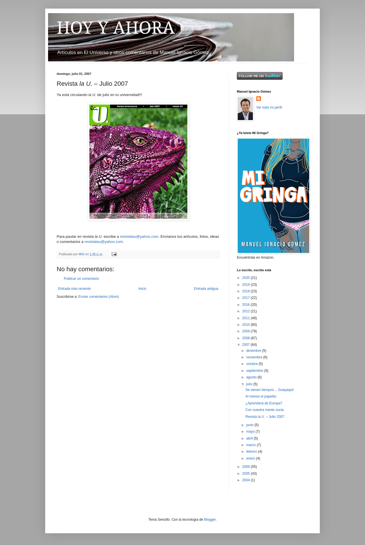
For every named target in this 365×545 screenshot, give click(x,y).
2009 (246, 331)
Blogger (210, 520)
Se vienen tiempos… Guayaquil (269, 390)
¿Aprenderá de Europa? (263, 403)
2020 (246, 278)
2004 (246, 480)
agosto (251, 377)
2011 (246, 318)
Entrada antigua (206, 289)
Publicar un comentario (81, 279)
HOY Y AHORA (116, 28)
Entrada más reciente (74, 289)
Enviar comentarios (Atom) (98, 297)
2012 (246, 311)
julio (249, 384)
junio (250, 425)
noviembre (254, 357)
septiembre (255, 371)
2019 (246, 285)
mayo (251, 432)
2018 (246, 291)
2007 (246, 345)
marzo (251, 445)
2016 (246, 305)
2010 (246, 325)
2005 (246, 474)
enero (251, 458)
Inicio (142, 289)
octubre (252, 364)
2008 (246, 338)
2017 (246, 298)
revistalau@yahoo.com (139, 236)
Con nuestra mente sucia (264, 410)
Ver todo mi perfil (269, 107)
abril (250, 438)
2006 (246, 467)
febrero (252, 452)
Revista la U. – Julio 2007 (264, 417)
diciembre (254, 351)
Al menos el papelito (260, 396)
